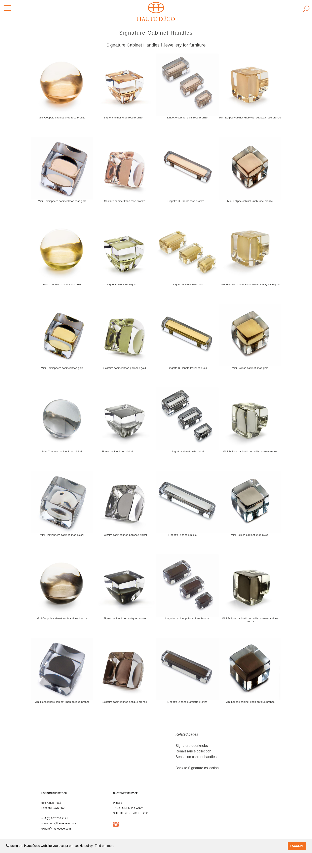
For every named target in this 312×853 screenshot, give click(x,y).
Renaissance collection (193, 751)
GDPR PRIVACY (132, 807)
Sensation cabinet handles (196, 757)
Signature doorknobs (192, 746)
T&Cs (116, 807)
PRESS (117, 802)
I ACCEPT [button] (297, 845)
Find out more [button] (104, 845)
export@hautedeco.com (56, 828)
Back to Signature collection (197, 768)
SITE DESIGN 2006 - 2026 (131, 813)
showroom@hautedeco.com (58, 823)
